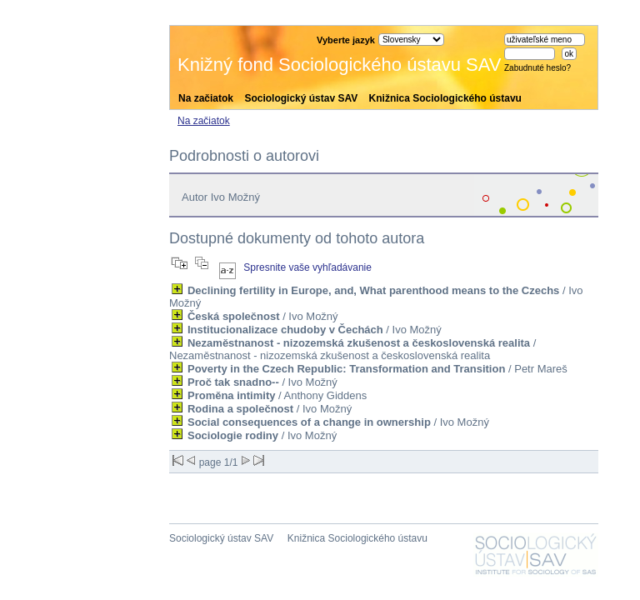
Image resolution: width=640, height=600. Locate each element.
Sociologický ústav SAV (301, 98)
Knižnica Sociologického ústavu (445, 98)
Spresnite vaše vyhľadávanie (307, 267)
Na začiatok (205, 98)
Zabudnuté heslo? (537, 67)
